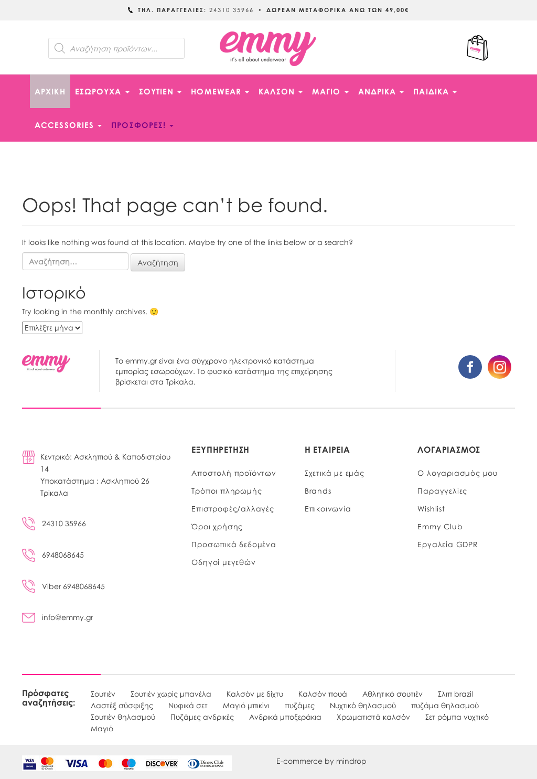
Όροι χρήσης (217, 526)
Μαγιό (102, 728)
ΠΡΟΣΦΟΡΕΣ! (142, 125)
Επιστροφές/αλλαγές (232, 508)
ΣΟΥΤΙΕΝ (160, 91)
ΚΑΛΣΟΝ (281, 91)
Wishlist (431, 508)
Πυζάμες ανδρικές (202, 716)
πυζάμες (300, 705)
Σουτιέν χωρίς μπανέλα (171, 693)
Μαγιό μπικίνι (246, 705)
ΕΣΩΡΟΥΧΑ (102, 91)
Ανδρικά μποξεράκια (285, 716)
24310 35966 (54, 523)
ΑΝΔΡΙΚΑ (381, 91)
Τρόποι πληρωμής (226, 490)
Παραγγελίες (442, 490)
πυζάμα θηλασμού (445, 705)
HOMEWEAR (220, 91)
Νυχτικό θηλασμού (363, 705)
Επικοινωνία (328, 508)
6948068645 (53, 554)
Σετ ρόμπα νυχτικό (457, 716)
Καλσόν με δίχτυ (255, 693)
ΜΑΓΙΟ (330, 91)
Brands (318, 490)
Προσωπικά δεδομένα (233, 544)
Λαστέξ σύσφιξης (122, 705)
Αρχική (50, 91)
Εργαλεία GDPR (447, 544)
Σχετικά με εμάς (334, 472)
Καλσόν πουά (322, 693)
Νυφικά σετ (188, 705)
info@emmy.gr (57, 617)
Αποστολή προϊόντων (233, 472)
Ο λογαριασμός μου (457, 472)
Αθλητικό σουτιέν (392, 693)
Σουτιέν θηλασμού (123, 716)
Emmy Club (440, 526)
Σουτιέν (103, 693)
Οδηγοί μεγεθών (223, 562)
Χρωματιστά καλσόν (373, 716)
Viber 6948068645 (63, 586)
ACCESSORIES (68, 125)
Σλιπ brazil (455, 693)
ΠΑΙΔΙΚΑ (435, 91)
